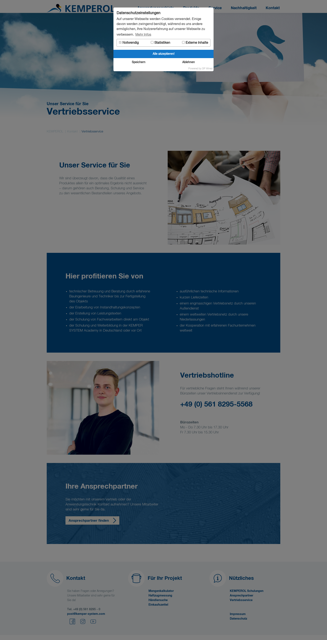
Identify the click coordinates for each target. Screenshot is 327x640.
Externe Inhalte (195, 43)
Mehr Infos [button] (143, 34)
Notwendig (129, 43)
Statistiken (160, 43)
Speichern (138, 62)
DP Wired (207, 68)
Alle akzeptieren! (164, 53)
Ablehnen (188, 62)
